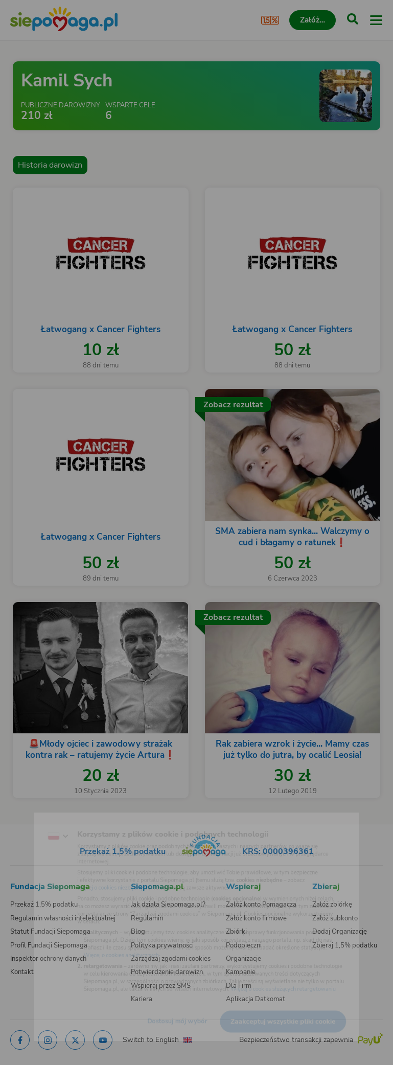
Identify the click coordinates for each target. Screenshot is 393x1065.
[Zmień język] (28, 817)
